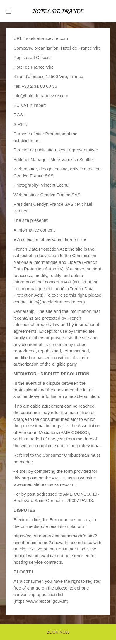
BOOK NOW (58, 632)
